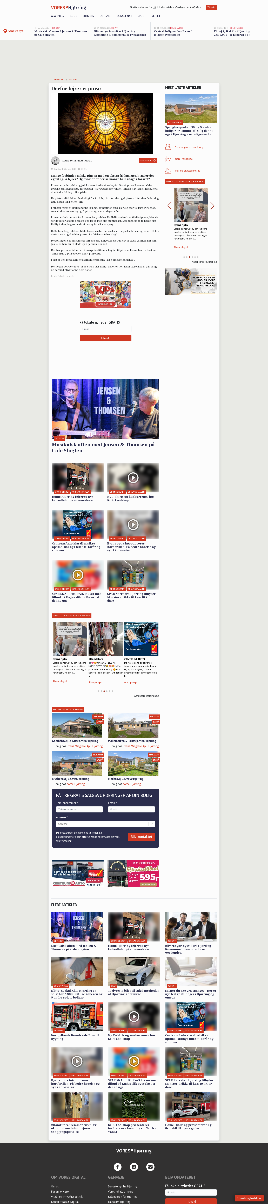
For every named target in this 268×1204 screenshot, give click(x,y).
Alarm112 (57, 15)
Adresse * (62, 817)
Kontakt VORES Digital (65, 1201)
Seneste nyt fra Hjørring (123, 1186)
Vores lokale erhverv (120, 1191)
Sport (142, 15)
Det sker (105, 15)
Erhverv (88, 15)
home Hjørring (76, 783)
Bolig (73, 15)
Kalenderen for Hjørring (122, 1196)
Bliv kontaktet (141, 837)
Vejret (155, 15)
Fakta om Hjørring (119, 1201)
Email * (112, 802)
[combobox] (58, 824)
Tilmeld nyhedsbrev (249, 1198)
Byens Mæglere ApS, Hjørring (85, 746)
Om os (55, 1186)
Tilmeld (211, 7)
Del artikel (148, 160)
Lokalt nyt (124, 15)
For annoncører (60, 1191)
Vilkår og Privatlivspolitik (67, 1196)
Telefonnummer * (67, 802)
